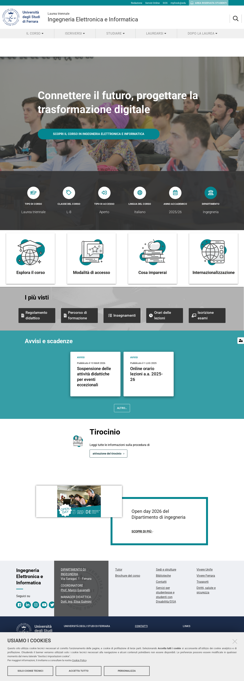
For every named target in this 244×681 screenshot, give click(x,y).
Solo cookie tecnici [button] (30, 671)
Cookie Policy (79, 660)
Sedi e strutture (166, 569)
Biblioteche (163, 575)
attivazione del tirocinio (107, 453)
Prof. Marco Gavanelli (75, 590)
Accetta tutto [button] (78, 671)
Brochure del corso (127, 575)
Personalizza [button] (127, 671)
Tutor (118, 569)
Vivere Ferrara (206, 575)
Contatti (161, 582)
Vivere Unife (205, 569)
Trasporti (203, 582)
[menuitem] (35, 33)
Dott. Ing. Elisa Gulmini (76, 601)
